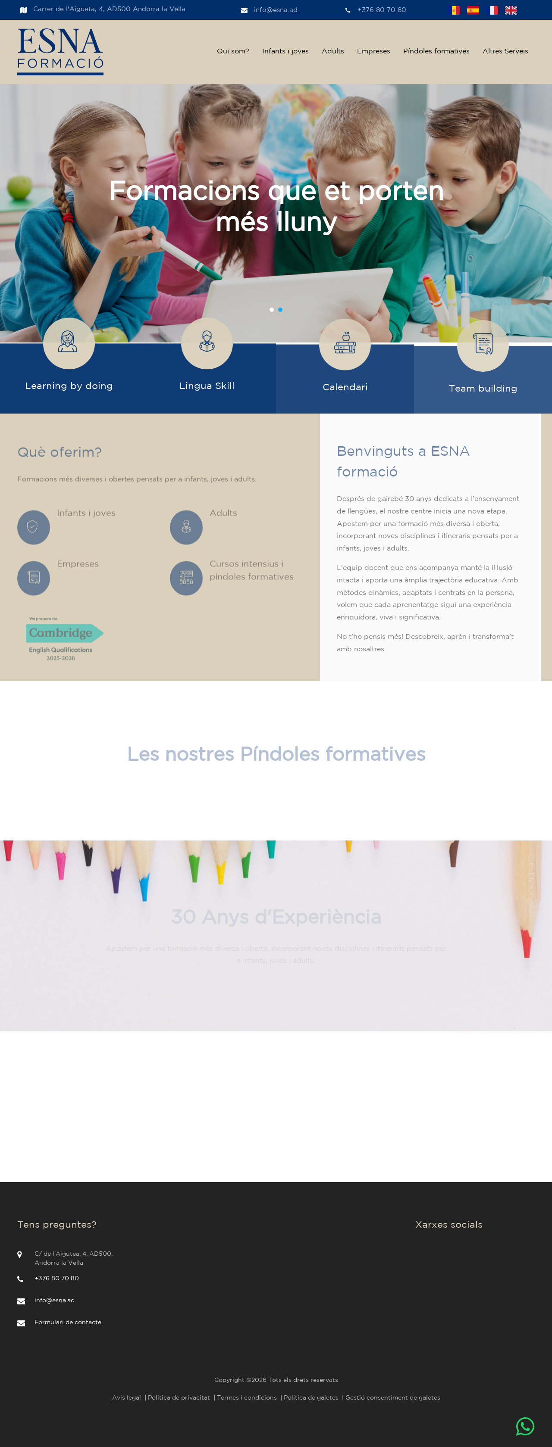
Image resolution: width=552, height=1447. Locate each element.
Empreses (373, 51)
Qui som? (233, 51)
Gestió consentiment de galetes (392, 1397)
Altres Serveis (505, 51)
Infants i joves (285, 51)
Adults (333, 51)
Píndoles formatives (436, 51)
